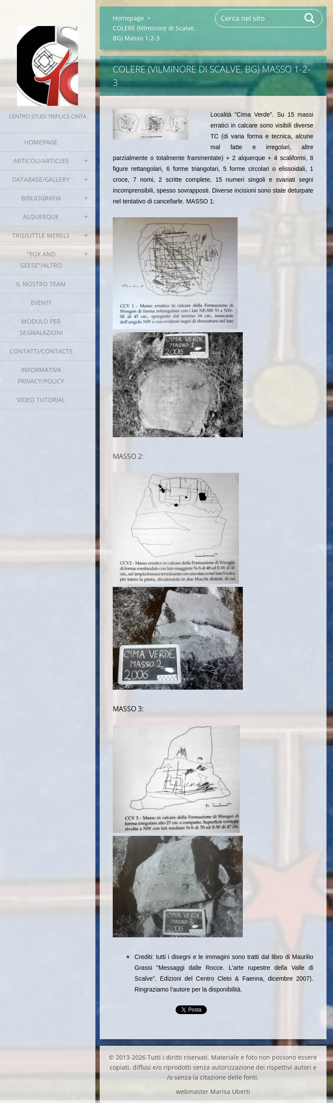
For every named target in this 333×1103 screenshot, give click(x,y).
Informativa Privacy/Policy (41, 375)
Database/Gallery (41, 179)
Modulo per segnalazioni (41, 327)
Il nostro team (41, 284)
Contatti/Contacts (41, 351)
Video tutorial (41, 400)
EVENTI (41, 302)
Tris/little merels (41, 235)
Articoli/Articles (41, 161)
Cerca (310, 18)
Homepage (41, 142)
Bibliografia (41, 198)
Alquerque (41, 217)
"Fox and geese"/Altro (41, 259)
